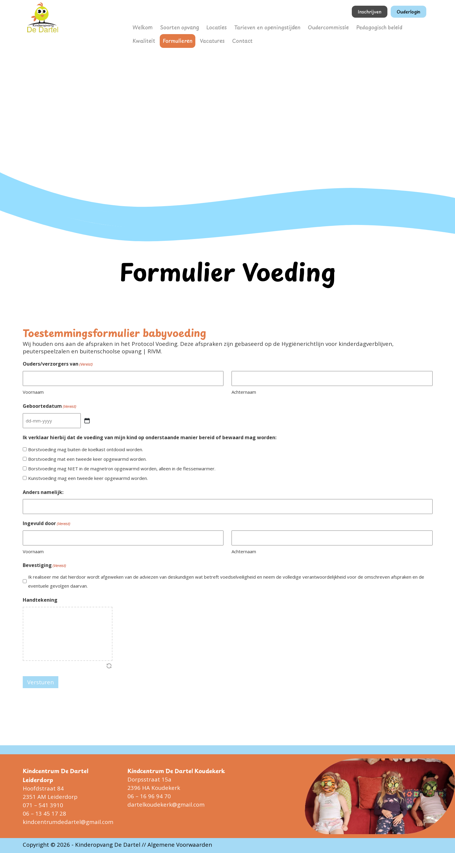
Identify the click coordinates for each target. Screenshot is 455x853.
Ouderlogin (408, 11)
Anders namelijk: (43, 492)
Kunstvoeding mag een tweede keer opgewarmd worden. (88, 478)
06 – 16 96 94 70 (149, 796)
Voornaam (33, 392)
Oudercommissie (307, 26)
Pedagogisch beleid (352, 26)
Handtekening (40, 600)
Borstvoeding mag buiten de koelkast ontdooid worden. (85, 449)
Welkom (141, 26)
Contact (203, 38)
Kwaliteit (389, 26)
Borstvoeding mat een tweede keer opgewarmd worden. (87, 459)
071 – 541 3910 (43, 805)
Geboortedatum (49, 406)
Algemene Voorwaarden (179, 844)
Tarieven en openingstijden (253, 26)
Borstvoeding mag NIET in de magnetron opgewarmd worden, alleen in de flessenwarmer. (121, 469)
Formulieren (145, 38)
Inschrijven (369, 11)
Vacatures (176, 38)
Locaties (208, 26)
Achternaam (244, 392)
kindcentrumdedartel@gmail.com (68, 821)
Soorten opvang (175, 26)
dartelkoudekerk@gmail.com (166, 804)
